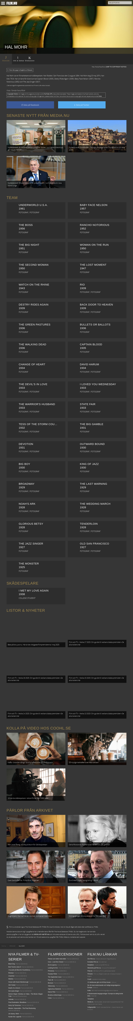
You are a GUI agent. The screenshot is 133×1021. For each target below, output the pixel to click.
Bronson (50, 983)
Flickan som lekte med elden (57, 959)
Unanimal (11, 976)
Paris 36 (50, 980)
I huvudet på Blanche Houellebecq (19, 970)
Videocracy (51, 986)
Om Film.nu (91, 959)
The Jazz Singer (29, 82)
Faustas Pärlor (52, 974)
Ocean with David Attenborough (18, 982)
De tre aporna (52, 965)
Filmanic (90, 974)
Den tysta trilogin (13, 991)
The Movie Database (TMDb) (63, 932)
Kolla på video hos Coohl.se (39, 728)
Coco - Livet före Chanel (55, 962)
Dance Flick (51, 992)
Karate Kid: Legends (14, 1017)
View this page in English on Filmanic (19, 70)
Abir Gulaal (11, 985)
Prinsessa (51, 971)
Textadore (90, 999)
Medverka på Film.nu (94, 968)
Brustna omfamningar (55, 995)
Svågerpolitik (91, 1007)
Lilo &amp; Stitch (13, 1014)
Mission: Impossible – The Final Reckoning (22, 1008)
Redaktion (90, 965)
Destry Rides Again (61, 79)
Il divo (50, 998)
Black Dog (11, 964)
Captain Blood (42, 79)
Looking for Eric (53, 968)
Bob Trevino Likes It (14, 967)
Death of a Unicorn (14, 988)
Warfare (10, 979)
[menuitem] (4, 946)
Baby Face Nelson (82, 79)
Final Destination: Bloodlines (17, 1002)
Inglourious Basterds (54, 989)
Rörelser (11, 973)
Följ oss (89, 971)
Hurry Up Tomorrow (14, 1005)
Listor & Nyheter (26, 610)
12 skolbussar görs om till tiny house (98, 982)
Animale (10, 999)
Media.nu (90, 1002)
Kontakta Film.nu (92, 962)
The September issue (55, 977)
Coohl (89, 979)
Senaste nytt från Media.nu (38, 115)
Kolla (89, 990)
